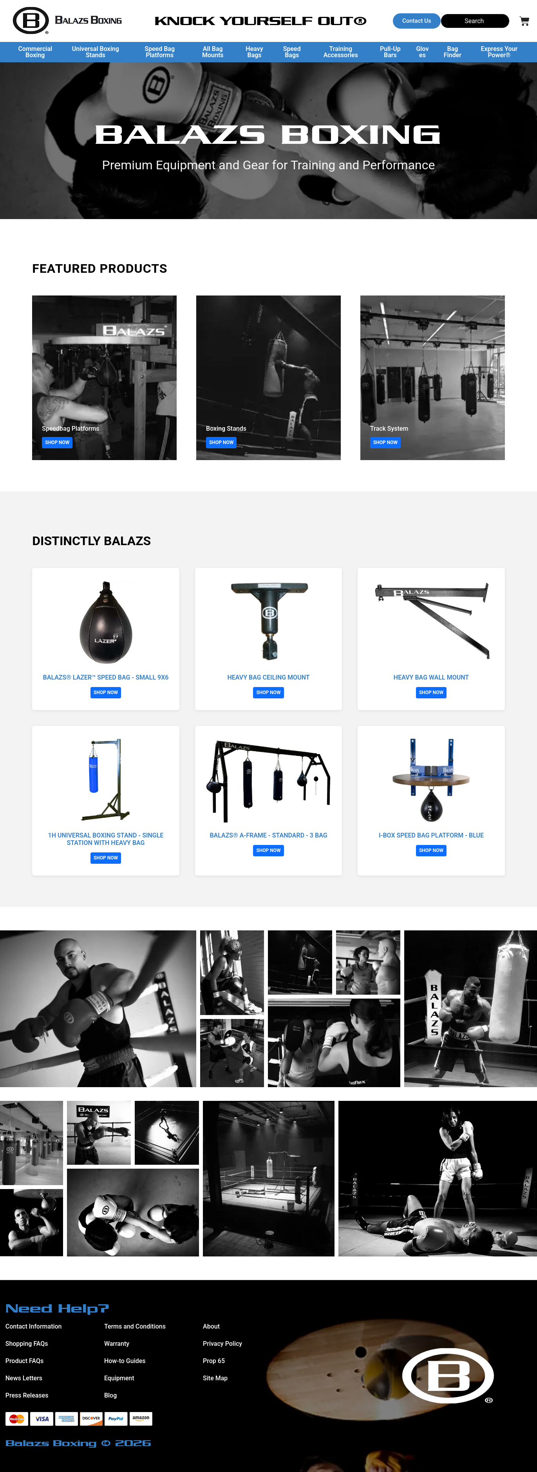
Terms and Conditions (135, 1326)
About (211, 1326)
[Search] (475, 21)
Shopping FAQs (26, 1343)
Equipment (119, 1378)
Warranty (116, 1343)
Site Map (215, 1378)
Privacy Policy (222, 1343)
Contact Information (33, 1326)
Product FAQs (24, 1361)
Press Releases (27, 1395)
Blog (110, 1395)
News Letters (23, 1378)
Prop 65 (214, 1361)
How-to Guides (125, 1361)
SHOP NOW (57, 442)
